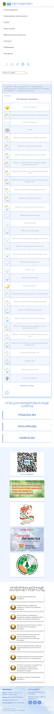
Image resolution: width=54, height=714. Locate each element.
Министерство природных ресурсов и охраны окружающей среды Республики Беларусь (26, 617)
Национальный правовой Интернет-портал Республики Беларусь (25, 607)
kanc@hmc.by (13, 700)
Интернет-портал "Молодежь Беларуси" (25, 678)
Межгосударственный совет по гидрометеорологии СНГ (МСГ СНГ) (26, 647)
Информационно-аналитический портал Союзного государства (26, 657)
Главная (8, 87)
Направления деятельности (16, 16)
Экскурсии (8, 53)
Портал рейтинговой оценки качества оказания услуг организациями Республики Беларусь (24, 637)
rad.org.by (27, 426)
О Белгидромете (11, 10)
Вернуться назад (27, 385)
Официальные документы (15, 35)
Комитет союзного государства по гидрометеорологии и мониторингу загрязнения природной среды (26, 668)
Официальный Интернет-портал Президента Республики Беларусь (26, 627)
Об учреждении (21, 87)
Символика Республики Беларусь (23, 597)
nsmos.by (27, 438)
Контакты (8, 41)
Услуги (6, 22)
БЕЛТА (23, 710)
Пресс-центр (9, 29)
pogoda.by (27, 415)
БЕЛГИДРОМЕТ (22, 4)
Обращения (9, 47)
